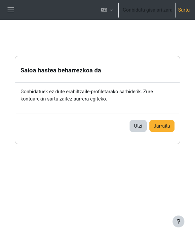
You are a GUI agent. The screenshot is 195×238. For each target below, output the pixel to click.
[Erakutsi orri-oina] (178, 221)
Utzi (138, 126)
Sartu (184, 10)
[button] (107, 10)
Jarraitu (162, 126)
